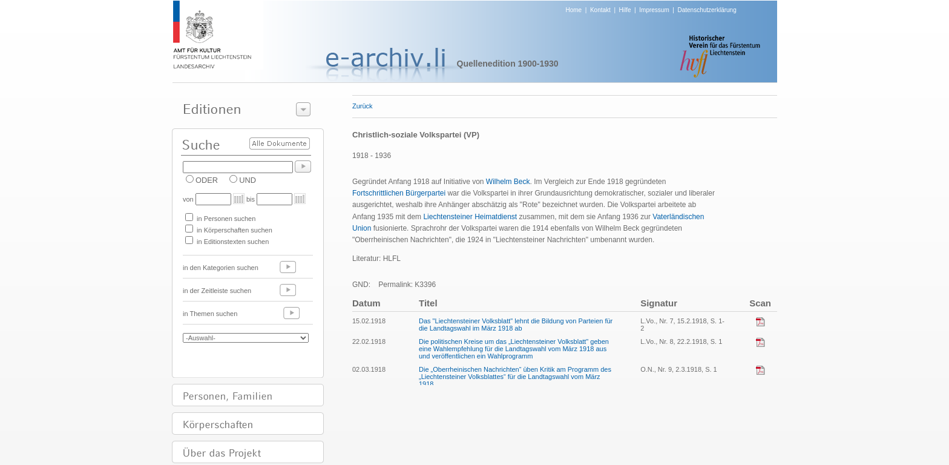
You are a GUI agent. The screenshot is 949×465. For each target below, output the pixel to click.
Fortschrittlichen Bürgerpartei (398, 193)
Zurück (362, 106)
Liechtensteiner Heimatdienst (470, 217)
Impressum (654, 10)
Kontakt (600, 10)
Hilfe (625, 10)
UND (247, 180)
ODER (206, 180)
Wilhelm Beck (508, 181)
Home (574, 10)
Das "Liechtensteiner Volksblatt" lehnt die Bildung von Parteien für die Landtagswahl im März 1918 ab (515, 324)
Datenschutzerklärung (706, 10)
